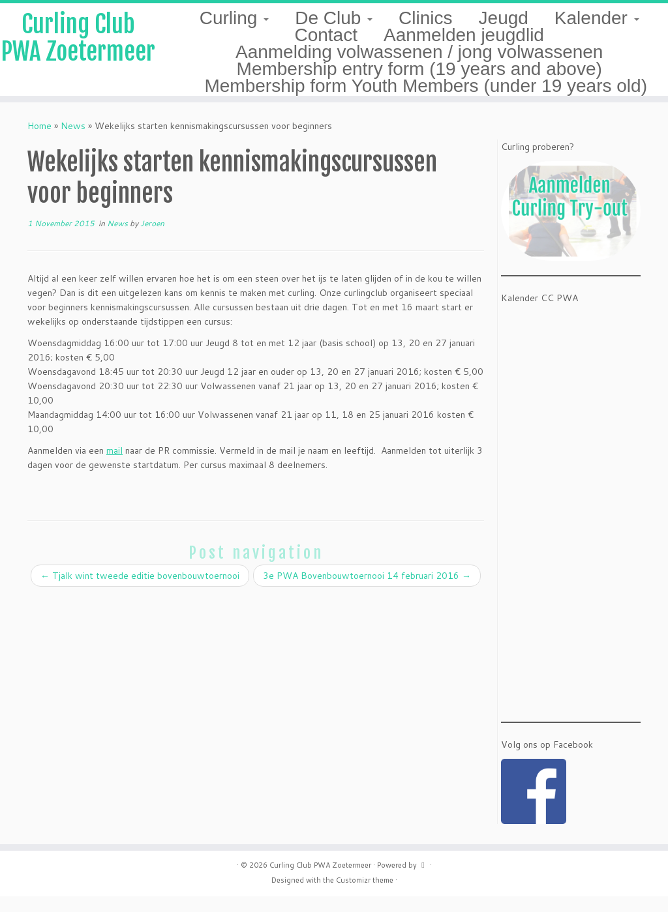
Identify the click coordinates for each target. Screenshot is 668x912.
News (73, 141)
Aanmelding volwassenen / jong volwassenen (419, 52)
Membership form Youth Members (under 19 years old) (425, 86)
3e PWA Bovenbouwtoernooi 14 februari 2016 (367, 591)
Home (39, 141)
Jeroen (152, 238)
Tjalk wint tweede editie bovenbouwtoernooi (139, 591)
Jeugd (503, 18)
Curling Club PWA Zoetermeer (78, 57)
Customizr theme (364, 895)
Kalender (596, 18)
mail (114, 466)
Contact (325, 35)
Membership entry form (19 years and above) (419, 69)
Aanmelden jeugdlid (464, 35)
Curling (234, 18)
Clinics (425, 18)
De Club (333, 18)
